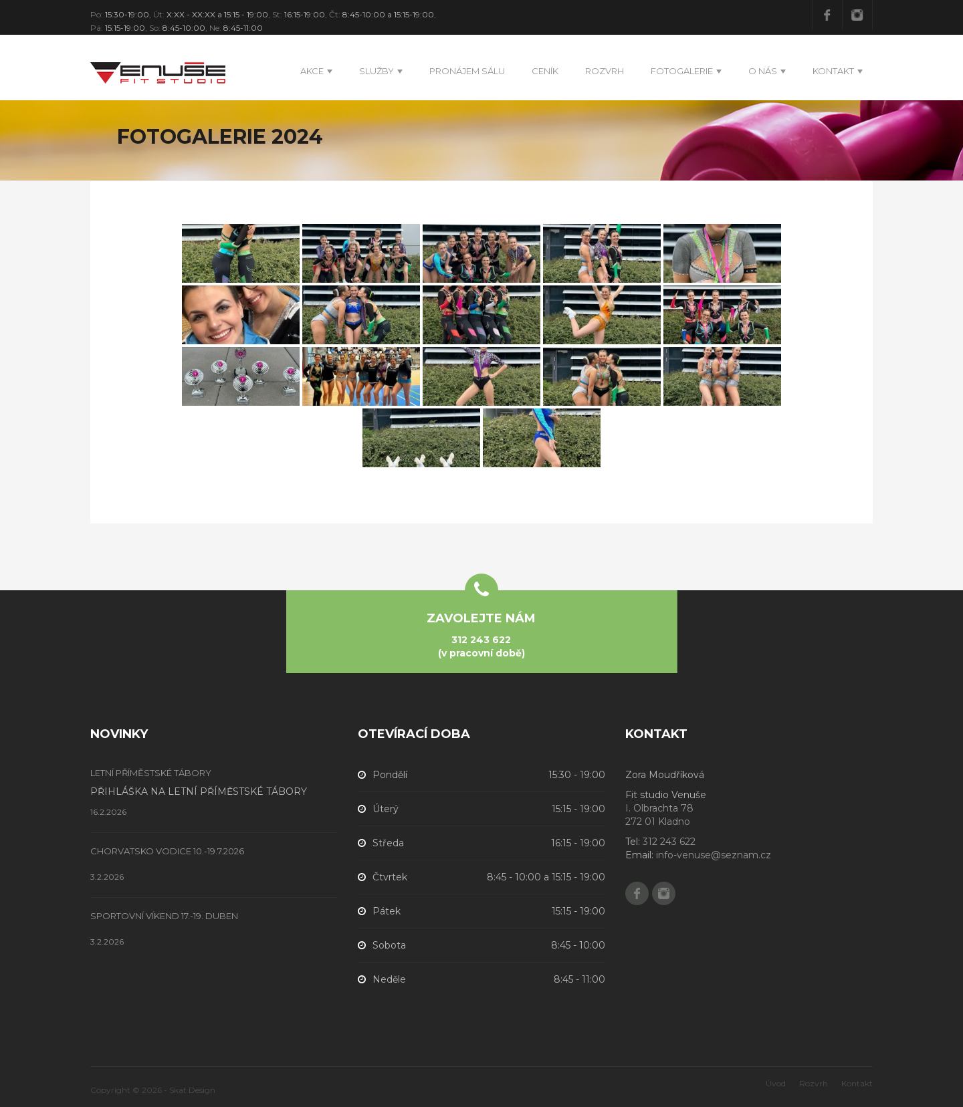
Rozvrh (604, 71)
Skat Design (192, 1090)
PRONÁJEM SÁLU (467, 71)
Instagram (857, 14)
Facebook (827, 14)
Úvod (776, 1083)
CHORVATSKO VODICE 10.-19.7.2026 (167, 851)
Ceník (545, 71)
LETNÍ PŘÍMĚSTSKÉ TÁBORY (150, 773)
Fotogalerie (682, 71)
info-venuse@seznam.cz (713, 855)
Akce (312, 71)
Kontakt (833, 71)
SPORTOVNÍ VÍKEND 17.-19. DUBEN (164, 916)
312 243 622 (481, 640)
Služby (376, 71)
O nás (762, 71)
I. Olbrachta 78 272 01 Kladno (659, 815)
